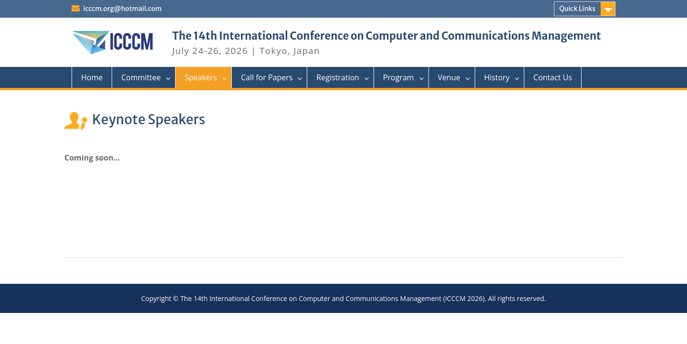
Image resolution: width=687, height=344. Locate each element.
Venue (449, 77)
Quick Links (577, 8)
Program (398, 77)
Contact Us (552, 77)
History (497, 77)
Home (92, 77)
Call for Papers (266, 77)
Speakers (201, 77)
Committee (141, 77)
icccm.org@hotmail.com (122, 8)
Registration (337, 77)
